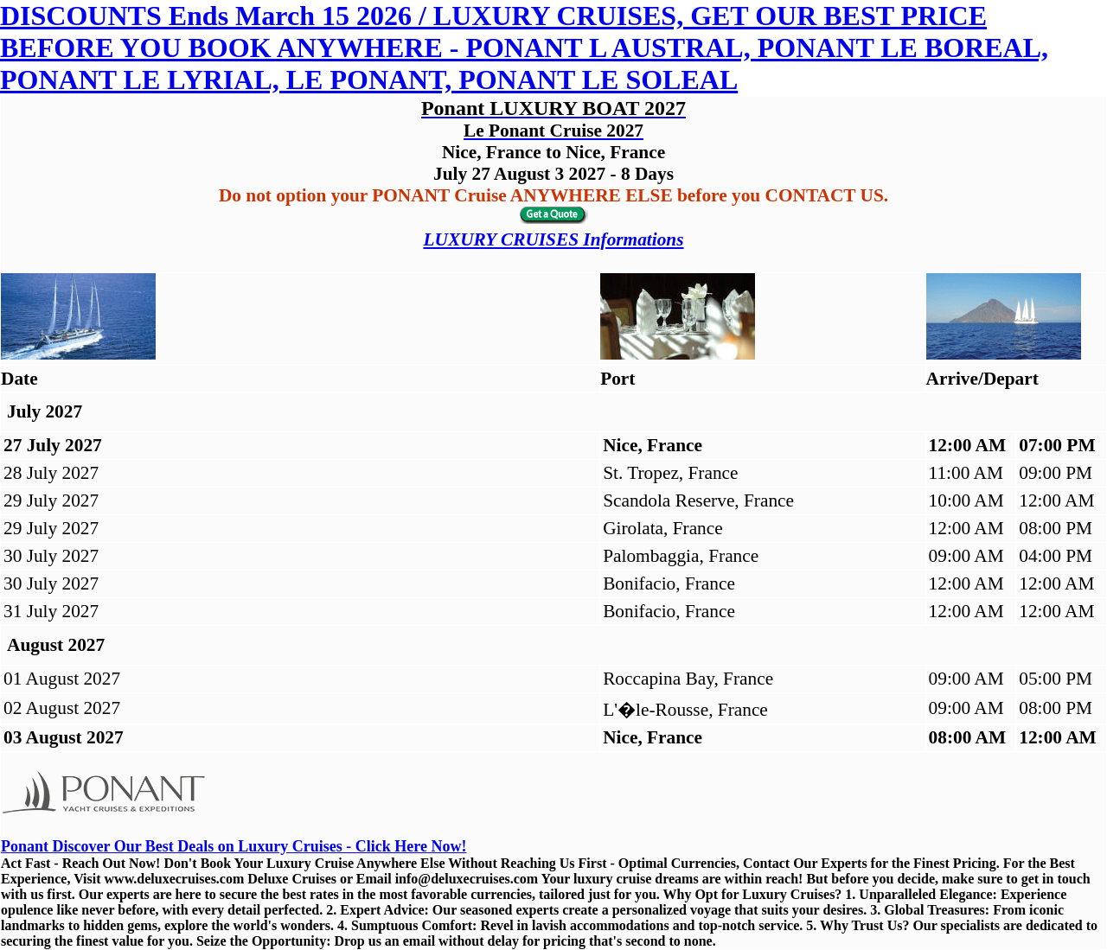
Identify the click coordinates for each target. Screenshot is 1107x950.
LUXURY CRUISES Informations (553, 239)
